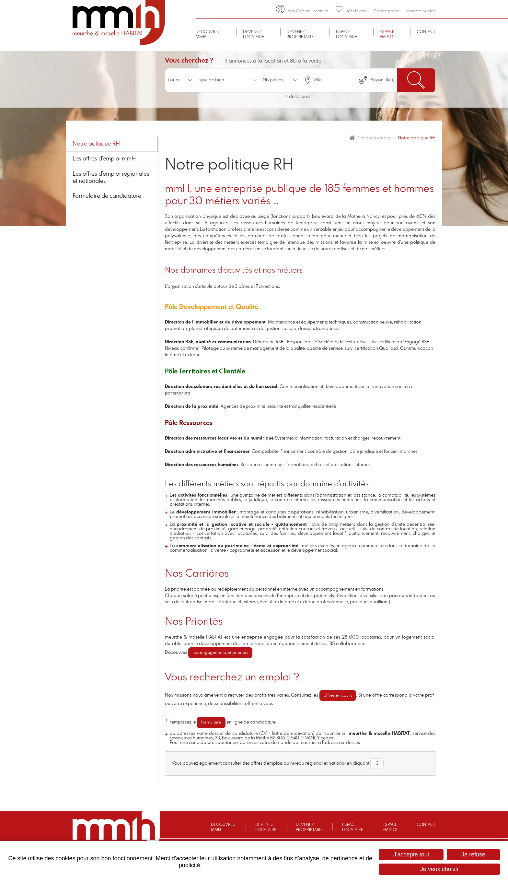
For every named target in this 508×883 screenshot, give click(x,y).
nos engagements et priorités (220, 653)
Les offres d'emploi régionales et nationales (111, 177)
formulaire (211, 722)
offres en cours (338, 695)
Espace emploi (376, 138)
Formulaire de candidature (107, 196)
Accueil (352, 137)
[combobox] (326, 80)
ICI (377, 763)
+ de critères (297, 96)
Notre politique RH (416, 138)
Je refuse (473, 854)
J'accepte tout (411, 854)
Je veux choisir (439, 869)
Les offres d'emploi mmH (104, 159)
